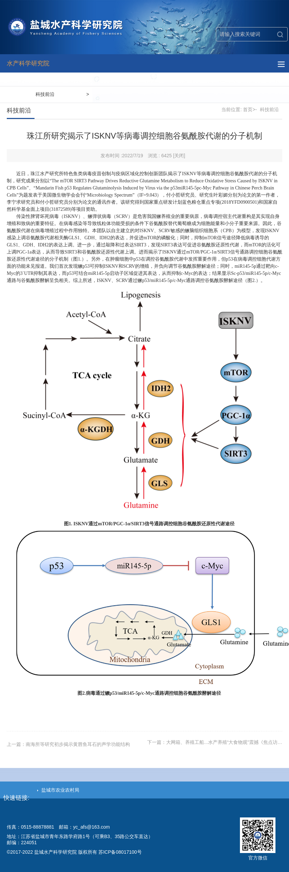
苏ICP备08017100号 (120, 852)
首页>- (250, 109)
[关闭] (179, 155)
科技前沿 (45, 94)
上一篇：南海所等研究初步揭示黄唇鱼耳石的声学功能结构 (68, 744)
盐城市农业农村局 (58, 790)
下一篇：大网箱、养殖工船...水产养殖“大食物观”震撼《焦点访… (214, 742)
